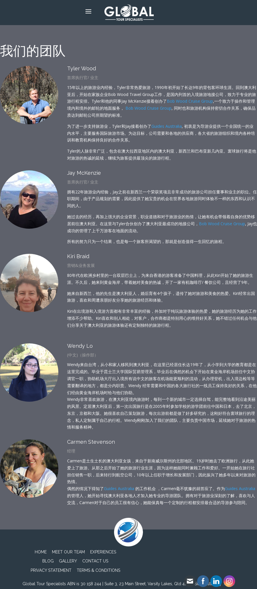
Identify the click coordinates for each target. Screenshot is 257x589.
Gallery (68, 561)
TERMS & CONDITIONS (98, 570)
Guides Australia (166, 126)
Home (41, 552)
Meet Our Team (68, 552)
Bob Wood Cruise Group (190, 101)
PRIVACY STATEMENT (51, 570)
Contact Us (95, 561)
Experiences (103, 552)
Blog (48, 561)
